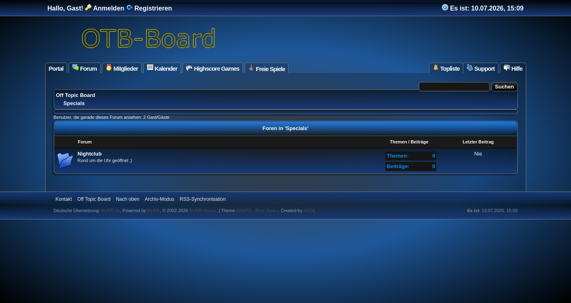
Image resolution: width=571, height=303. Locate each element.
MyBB (153, 210)
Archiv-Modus (159, 199)
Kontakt (64, 199)
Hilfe (513, 68)
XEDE (309, 210)
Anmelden (104, 8)
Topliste (446, 68)
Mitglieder (122, 68)
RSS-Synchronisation (203, 199)
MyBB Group (202, 210)
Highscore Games (212, 68)
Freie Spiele (266, 68)
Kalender (162, 68)
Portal (56, 68)
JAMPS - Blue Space (258, 210)
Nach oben (127, 199)
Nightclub (89, 154)
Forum (84, 68)
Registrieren (149, 8)
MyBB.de (110, 210)
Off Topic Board (75, 95)
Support (480, 68)
